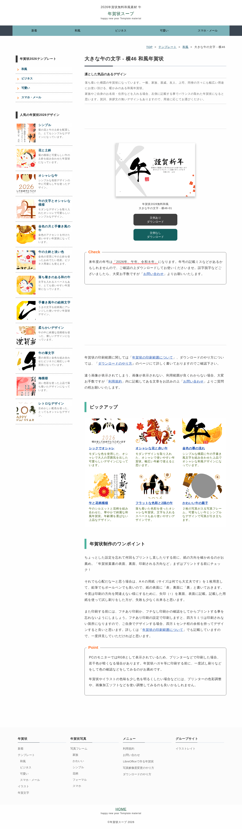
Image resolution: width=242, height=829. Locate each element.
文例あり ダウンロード (155, 219)
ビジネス (120, 30)
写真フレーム (78, 748)
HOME (121, 809)
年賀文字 (23, 792)
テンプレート (167, 46)
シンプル (78, 767)
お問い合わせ (153, 274)
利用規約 (115, 381)
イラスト (23, 786)
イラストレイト (185, 748)
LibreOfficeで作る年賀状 (138, 761)
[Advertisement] (155, 118)
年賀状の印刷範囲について (152, 357)
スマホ (77, 785)
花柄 (75, 773)
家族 (75, 754)
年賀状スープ (121, 13)
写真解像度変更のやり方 (138, 767)
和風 (77, 30)
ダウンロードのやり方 (115, 363)
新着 (34, 30)
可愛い (164, 30)
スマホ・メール (208, 30)
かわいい (78, 761)
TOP (149, 46)
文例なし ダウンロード (155, 234)
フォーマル (80, 779)
